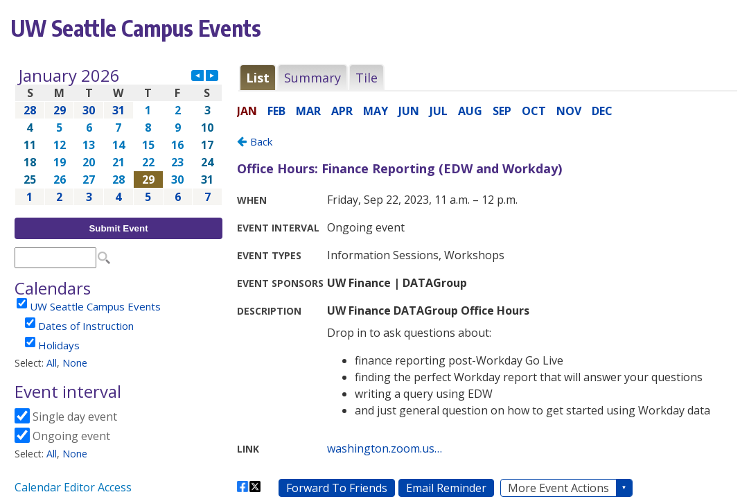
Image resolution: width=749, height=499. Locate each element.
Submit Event (118, 228)
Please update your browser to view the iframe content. (118, 136)
